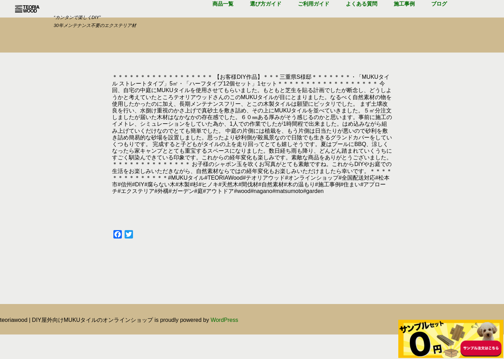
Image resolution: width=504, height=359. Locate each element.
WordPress (224, 344)
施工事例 (404, 21)
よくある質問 (361, 21)
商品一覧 (222, 21)
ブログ (439, 21)
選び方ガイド (265, 21)
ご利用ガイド (313, 21)
